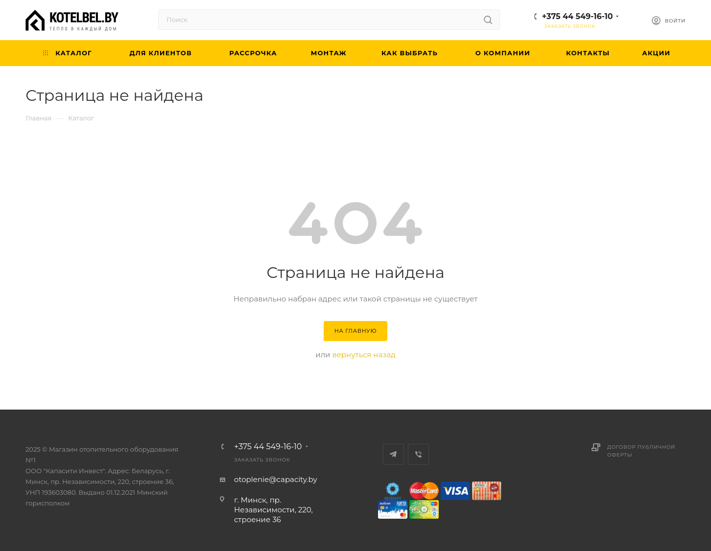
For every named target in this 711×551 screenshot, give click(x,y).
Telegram (393, 454)
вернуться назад (363, 354)
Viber (418, 454)
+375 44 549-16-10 (577, 16)
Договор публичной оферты (641, 451)
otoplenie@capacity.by (275, 479)
